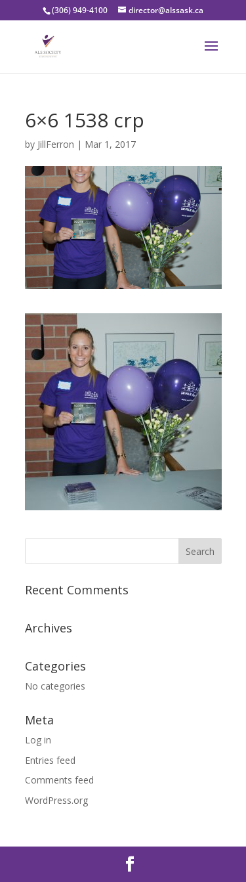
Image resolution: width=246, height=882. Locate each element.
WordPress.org (56, 800)
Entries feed (50, 760)
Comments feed (59, 780)
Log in (38, 740)
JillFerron (55, 144)
